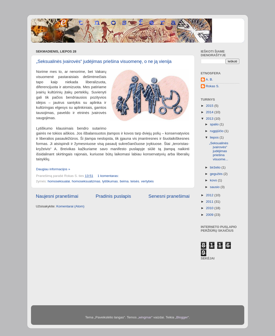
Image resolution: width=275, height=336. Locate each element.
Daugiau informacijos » (53, 169)
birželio (216, 167)
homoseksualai (59, 181)
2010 (210, 208)
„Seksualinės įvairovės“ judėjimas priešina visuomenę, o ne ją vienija (104, 61)
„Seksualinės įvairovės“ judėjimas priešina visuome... (218, 151)
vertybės (147, 181)
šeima (124, 181)
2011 (210, 201)
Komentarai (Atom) (70, 206)
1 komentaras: (108, 176)
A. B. (209, 79)
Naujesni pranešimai (57, 196)
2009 (210, 215)
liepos (215, 137)
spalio (215, 124)
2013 (210, 118)
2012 (210, 195)
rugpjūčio (217, 131)
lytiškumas (110, 181)
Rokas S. (212, 86)
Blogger (182, 317)
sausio (215, 187)
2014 (210, 112)
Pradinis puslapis (113, 196)
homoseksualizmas (86, 181)
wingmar (145, 317)
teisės (134, 181)
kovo (214, 180)
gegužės (217, 174)
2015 (210, 106)
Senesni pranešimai (169, 196)
